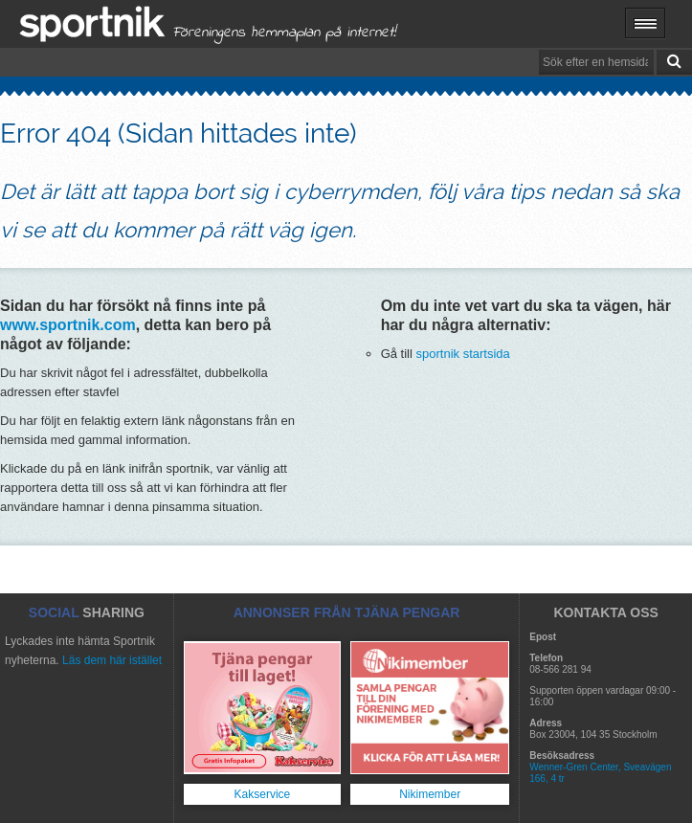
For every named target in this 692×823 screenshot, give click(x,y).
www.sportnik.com (68, 325)
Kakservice (262, 794)
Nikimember (429, 794)
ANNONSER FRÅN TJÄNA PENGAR (347, 612)
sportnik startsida (463, 353)
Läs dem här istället (112, 660)
